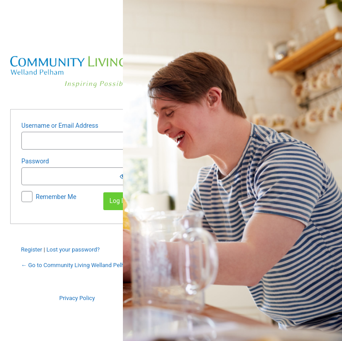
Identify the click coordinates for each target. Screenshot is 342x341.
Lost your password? (73, 249)
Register (31, 249)
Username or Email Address (59, 125)
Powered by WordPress (77, 68)
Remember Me (56, 196)
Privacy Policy (77, 298)
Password (35, 161)
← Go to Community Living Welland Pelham (77, 265)
